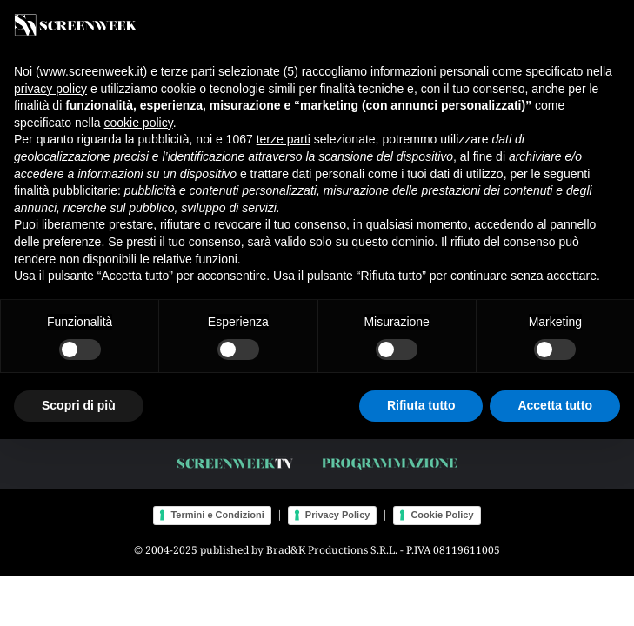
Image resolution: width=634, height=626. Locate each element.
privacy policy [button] (50, 89)
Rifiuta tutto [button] (421, 405)
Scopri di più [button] (79, 405)
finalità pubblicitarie (65, 190)
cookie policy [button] (138, 123)
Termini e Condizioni (217, 514)
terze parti (283, 139)
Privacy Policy (337, 514)
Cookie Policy (441, 514)
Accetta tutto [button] (554, 405)
